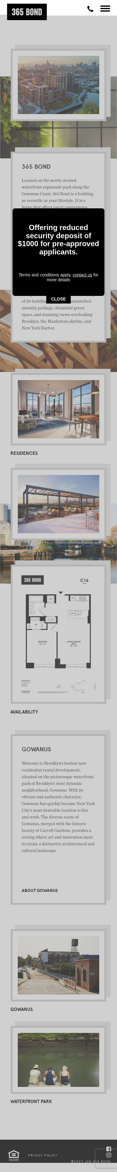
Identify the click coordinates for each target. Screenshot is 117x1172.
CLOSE (58, 156)
